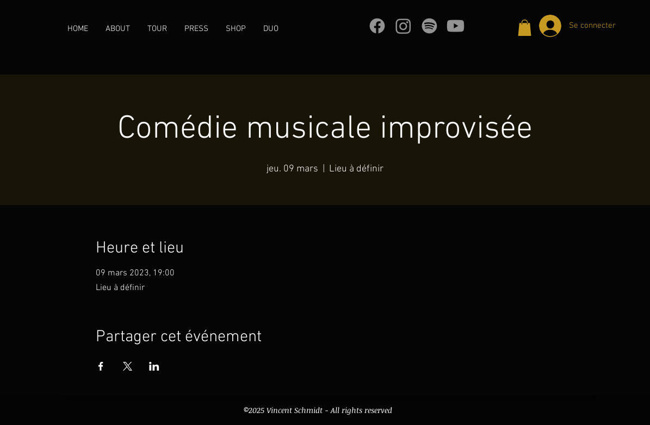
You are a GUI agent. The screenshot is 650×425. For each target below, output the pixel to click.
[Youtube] (455, 26)
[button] (524, 28)
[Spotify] (429, 26)
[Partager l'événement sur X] (127, 366)
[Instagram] (403, 26)
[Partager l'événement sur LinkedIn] (154, 366)
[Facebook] (377, 26)
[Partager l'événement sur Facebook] (101, 366)
